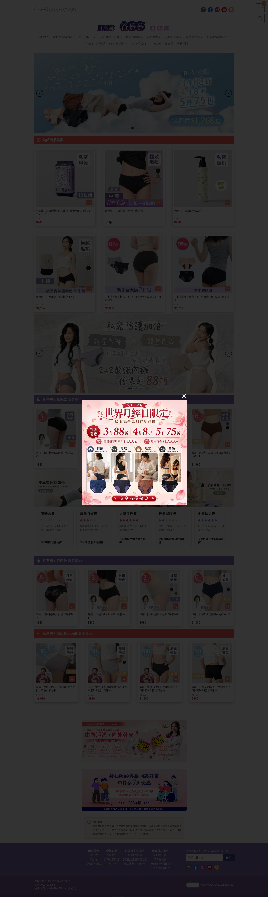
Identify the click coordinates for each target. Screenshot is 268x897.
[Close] (184, 395)
